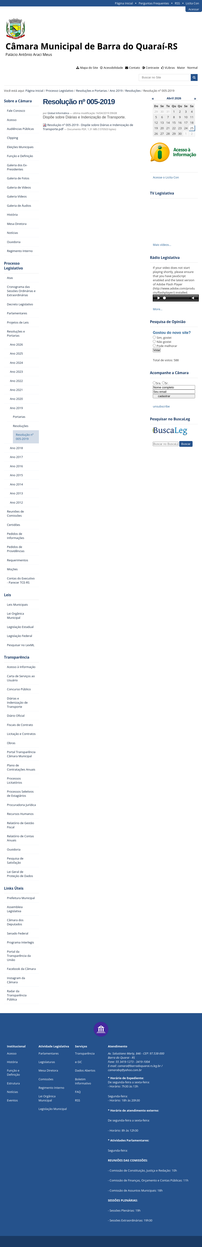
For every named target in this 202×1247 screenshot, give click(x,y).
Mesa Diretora (48, 1070)
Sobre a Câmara (18, 101)
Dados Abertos (85, 1070)
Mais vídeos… (162, 245)
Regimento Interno (51, 1088)
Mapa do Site (89, 68)
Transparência (16, 657)
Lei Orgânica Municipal (47, 1098)
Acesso (11, 1053)
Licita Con (192, 3)
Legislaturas (47, 1062)
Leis (7, 595)
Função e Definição (13, 1072)
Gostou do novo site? (171, 333)
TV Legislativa (162, 193)
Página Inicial (124, 3)
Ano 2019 (116, 91)
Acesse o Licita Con (166, 177)
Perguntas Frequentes (154, 3)
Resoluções (133, 91)
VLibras (170, 68)
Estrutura (13, 1083)
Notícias (12, 1092)
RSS (177, 3)
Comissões (46, 1079)
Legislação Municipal (53, 1109)
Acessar (193, 9)
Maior (181, 68)
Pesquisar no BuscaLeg (170, 419)
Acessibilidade (113, 68)
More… (157, 309)
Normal (192, 68)
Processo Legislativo (60, 91)
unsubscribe (161, 406)
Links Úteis (13, 888)
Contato (134, 68)
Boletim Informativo (83, 1081)
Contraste (152, 68)
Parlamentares (49, 1053)
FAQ (78, 1092)
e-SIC (78, 1062)
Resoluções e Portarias (91, 91)
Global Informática (58, 113)
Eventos (12, 1100)
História (12, 1062)
